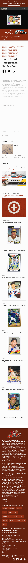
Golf (16, 512)
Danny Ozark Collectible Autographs (10, 52)
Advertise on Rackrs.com (8, 105)
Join (3, 551)
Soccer (20, 516)
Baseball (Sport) (20, 46)
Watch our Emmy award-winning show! (16, 4)
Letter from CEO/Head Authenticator (12, 539)
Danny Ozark (4, 46)
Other (4, 524)
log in (8, 169)
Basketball (11, 508)
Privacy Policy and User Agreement (11, 557)
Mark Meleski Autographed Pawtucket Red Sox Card (13, 361)
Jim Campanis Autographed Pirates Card (13, 250)
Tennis (10, 512)
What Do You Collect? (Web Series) (11, 535)
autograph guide (8, 475)
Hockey (4, 512)
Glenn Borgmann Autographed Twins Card (14, 305)
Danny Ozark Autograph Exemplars (9, 55)
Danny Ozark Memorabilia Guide (9, 56)
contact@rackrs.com (7, 502)
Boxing (11, 520)
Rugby (23, 520)
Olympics (18, 520)
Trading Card (12, 46)
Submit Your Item (6, 538)
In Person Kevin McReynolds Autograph (13, 389)
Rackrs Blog (5, 542)
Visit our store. (13, 496)
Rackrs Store (5, 534)
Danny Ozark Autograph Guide (8, 47)
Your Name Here (6, 220)
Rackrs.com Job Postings (8, 545)
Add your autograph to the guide (13, 196)
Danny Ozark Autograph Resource (9, 50)
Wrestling (5, 520)
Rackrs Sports (5, 549)
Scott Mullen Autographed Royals (11, 333)
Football (19, 508)
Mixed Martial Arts (7, 516)
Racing (15, 516)
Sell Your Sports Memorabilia (10, 547)
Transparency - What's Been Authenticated (14, 541)
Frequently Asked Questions (9, 548)
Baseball (5, 508)
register (14, 169)
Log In (3, 552)
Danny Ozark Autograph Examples (9, 53)
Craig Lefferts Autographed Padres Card (13, 277)
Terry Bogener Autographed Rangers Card (12, 417)
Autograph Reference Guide (9, 532)
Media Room (5, 544)
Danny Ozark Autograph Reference (9, 49)
